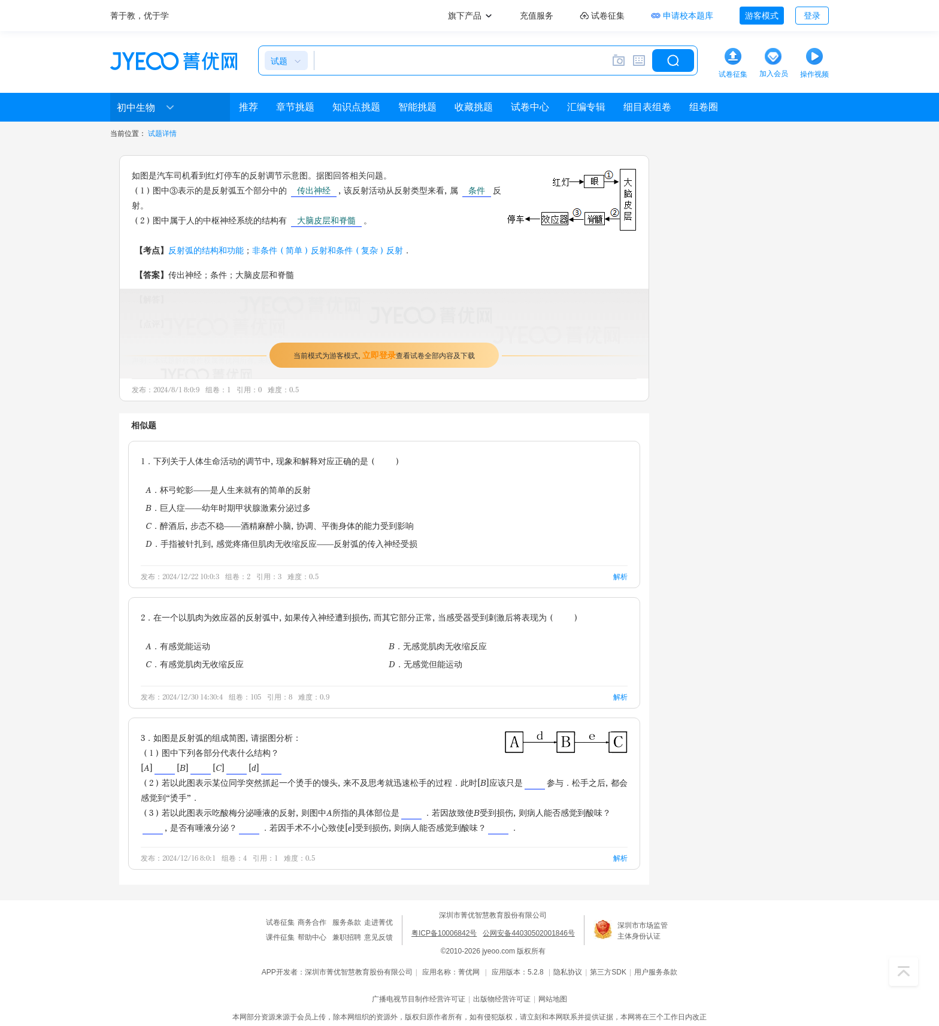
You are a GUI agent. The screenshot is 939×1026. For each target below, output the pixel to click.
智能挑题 (417, 107)
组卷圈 (703, 107)
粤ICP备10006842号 (444, 933)
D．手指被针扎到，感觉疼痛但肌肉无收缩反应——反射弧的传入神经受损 (281, 543)
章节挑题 (295, 107)
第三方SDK (608, 972)
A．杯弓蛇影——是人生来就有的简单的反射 (228, 490)
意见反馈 (378, 937)
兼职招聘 (346, 937)
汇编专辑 (586, 107)
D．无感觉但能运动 (425, 664)
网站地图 (552, 999)
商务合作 (312, 922)
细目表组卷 (647, 107)
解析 (620, 576)
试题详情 (162, 133)
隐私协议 (567, 972)
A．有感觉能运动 (178, 646)
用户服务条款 (655, 972)
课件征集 (280, 937)
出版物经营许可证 (502, 999)
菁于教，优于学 (139, 15)
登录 (812, 15)
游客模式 (762, 15)
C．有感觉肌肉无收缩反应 (195, 664)
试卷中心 (530, 107)
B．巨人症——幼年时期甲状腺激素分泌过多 (228, 508)
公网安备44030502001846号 (528, 933)
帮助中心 (312, 937)
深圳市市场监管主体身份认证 (642, 930)
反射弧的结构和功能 (206, 250)
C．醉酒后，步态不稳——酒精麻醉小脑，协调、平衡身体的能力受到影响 (280, 525)
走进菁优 (378, 922)
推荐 (248, 107)
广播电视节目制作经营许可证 (418, 999)
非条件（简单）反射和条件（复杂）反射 (327, 250)
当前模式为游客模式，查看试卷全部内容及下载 (384, 355)
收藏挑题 (474, 107)
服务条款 (346, 922)
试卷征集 (280, 922)
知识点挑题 (356, 107)
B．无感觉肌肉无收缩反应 (438, 646)
